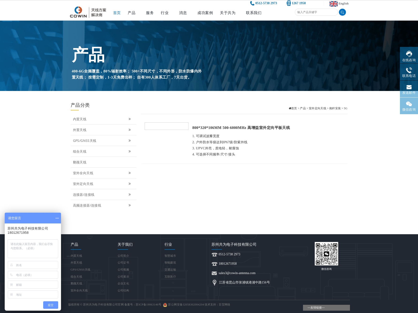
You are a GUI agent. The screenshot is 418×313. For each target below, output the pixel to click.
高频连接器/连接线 (102, 205)
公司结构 (123, 290)
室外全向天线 (102, 173)
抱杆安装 (335, 108)
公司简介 (123, 255)
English (344, 3)
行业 (165, 13)
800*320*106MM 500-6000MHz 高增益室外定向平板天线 (241, 128)
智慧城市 (170, 255)
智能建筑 (170, 262)
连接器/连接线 (102, 194)
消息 (183, 13)
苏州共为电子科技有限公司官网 (103, 304)
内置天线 (102, 119)
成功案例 (205, 13)
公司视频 (123, 269)
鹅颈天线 (80, 162)
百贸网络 (224, 304)
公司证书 (123, 262)
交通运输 (170, 269)
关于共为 (227, 13)
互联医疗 (170, 276)
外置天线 (102, 129)
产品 (131, 13)
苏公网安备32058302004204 (186, 304)
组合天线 (102, 151)
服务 (150, 13)
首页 (117, 13)
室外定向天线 (102, 183)
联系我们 (253, 13)
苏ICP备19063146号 (148, 304)
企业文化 (123, 283)
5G (345, 108)
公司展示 (123, 276)
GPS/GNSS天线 (102, 140)
